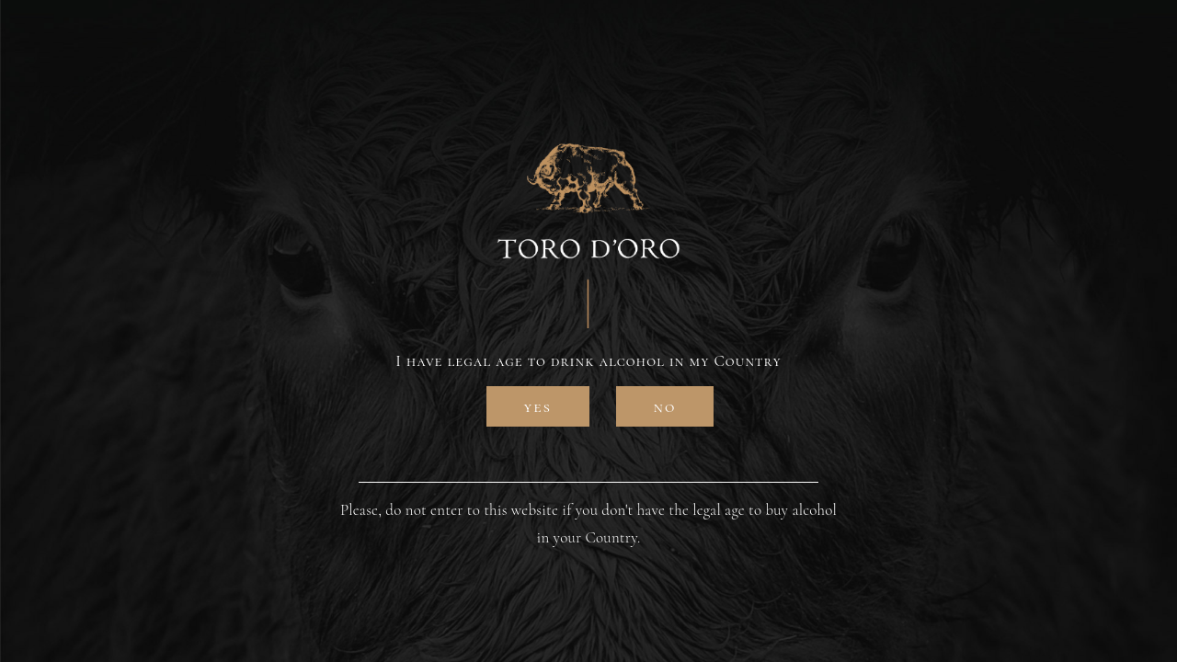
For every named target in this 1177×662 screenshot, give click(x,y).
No (665, 406)
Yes (538, 406)
